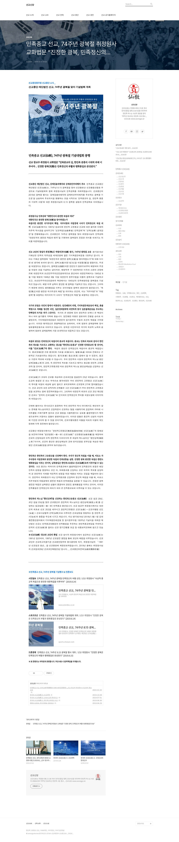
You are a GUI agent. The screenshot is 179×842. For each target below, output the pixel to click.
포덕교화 (33, 683)
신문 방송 (121, 247)
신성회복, (144, 293)
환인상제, (142, 301)
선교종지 (121, 184)
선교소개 (121, 179)
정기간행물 (119, 221)
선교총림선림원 (123, 210)
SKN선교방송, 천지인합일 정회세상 (42, 703)
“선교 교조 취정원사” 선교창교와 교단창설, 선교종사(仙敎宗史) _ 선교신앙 (134, 153)
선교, (147, 297)
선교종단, (135, 301)
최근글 (118, 282)
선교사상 (121, 191)
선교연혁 (121, 201)
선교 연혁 (60, 15)
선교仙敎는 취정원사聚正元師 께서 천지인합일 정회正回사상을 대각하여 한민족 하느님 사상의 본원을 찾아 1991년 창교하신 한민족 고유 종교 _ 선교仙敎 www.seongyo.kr (62, 780)
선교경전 (119, 217)
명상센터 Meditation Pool (127, 264)
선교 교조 (45, 15)
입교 (119, 254)
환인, (138, 293)
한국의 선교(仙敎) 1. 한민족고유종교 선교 (44, 700)
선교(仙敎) (119, 173)
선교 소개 (30, 15)
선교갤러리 (121, 269)
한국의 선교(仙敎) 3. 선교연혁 (40, 695)
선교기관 (119, 205)
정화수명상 (121, 231)
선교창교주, (127, 301)
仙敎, (124, 293)
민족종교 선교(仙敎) (123, 169)
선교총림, (125, 297)
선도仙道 (46, 823)
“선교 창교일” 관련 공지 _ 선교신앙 (126, 148)
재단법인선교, (140, 297)
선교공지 (119, 240)
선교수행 (121, 194)
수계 (119, 257)
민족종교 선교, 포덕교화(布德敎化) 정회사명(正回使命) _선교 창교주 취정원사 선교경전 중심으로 (61, 689)
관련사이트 (140, 824)
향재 (119, 236)
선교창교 (119, 198)
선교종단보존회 (123, 213)
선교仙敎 (29, 823)
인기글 (125, 282)
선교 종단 (75, 15)
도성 (119, 228)
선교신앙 (30, 5)
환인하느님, (119, 301)
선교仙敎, (149, 301)
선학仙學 (38, 823)
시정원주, (118, 297)
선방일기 (121, 267)
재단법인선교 (122, 208)
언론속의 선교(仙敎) (123, 244)
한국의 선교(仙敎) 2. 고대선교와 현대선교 (44, 698)
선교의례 (119, 225)
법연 (119, 259)
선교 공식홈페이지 (108, 15)
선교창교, (132, 297)
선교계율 (121, 189)
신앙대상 (121, 181)
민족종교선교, (131, 293)
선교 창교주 (122, 176)
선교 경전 (90, 15)
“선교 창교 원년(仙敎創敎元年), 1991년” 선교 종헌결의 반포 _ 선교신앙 (133, 159)
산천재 (120, 262)
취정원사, (118, 293)
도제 (119, 233)
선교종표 (121, 186)
